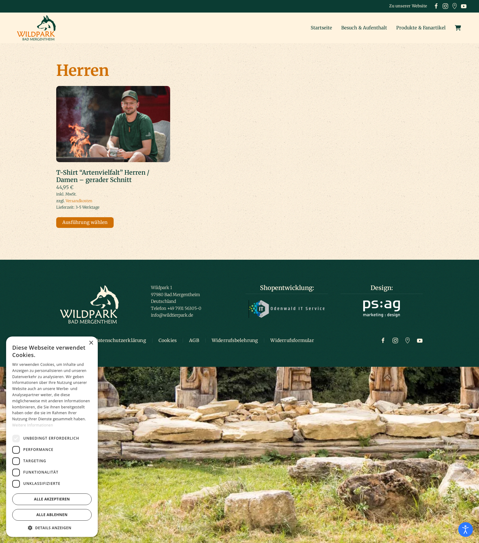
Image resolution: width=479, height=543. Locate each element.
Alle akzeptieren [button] (52, 499)
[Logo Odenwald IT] (287, 308)
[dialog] (52, 437)
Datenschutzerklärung (120, 340)
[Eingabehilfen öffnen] (465, 529)
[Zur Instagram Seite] (395, 340)
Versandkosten (79, 201)
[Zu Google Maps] (407, 340)
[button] (52, 528)
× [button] (91, 343)
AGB (194, 340)
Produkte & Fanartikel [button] (421, 28)
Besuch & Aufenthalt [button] (364, 28)
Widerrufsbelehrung (235, 340)
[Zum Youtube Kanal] (420, 340)
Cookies (168, 340)
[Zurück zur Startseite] (38, 28)
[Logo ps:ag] (381, 308)
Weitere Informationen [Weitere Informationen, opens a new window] (32, 425)
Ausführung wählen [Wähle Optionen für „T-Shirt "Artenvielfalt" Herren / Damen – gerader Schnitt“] (85, 222)
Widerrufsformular (292, 340)
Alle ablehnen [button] (52, 514)
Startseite (321, 28)
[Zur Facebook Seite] (383, 340)
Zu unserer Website (408, 6)
